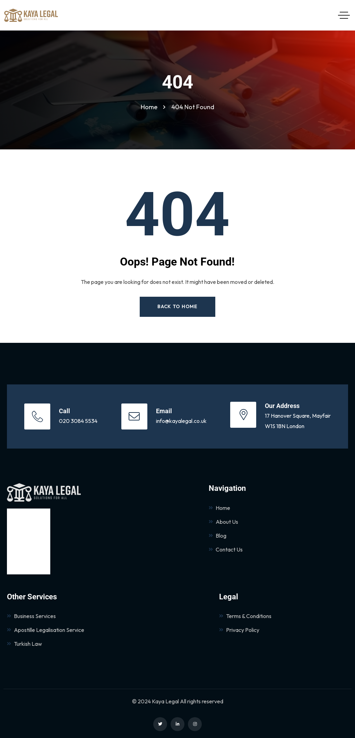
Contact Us (226, 549)
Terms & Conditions (245, 616)
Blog (217, 535)
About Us (223, 521)
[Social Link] (160, 724)
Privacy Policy (239, 629)
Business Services (31, 616)
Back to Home (177, 306)
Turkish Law (24, 643)
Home (219, 507)
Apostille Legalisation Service (45, 629)
